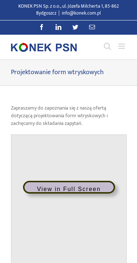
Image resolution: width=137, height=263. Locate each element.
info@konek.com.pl (81, 13)
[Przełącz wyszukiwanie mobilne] (107, 46)
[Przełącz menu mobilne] (122, 46)
